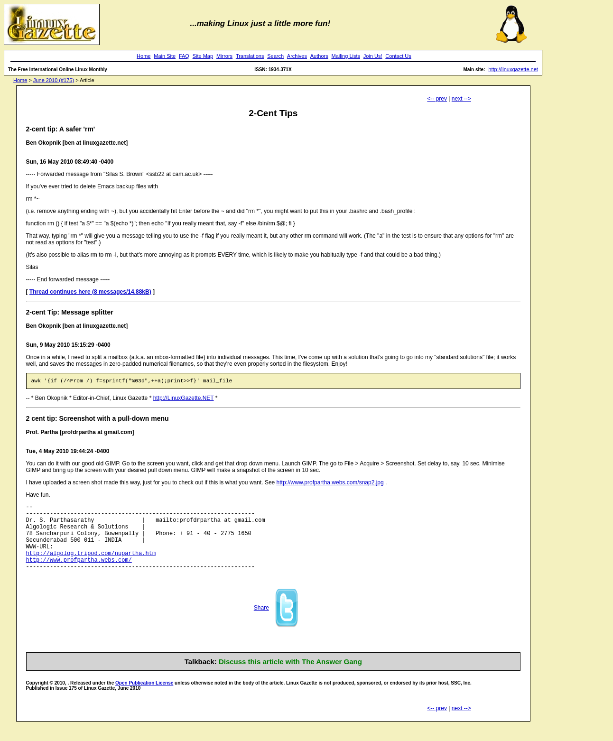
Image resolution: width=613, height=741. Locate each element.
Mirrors (224, 56)
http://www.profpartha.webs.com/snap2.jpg (330, 484)
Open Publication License (144, 698)
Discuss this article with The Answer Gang (290, 677)
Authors (319, 56)
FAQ (184, 56)
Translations (250, 56)
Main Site (165, 56)
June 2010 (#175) (53, 80)
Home (143, 56)
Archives (297, 56)
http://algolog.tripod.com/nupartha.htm (91, 566)
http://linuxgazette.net (513, 69)
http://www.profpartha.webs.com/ (79, 574)
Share (261, 623)
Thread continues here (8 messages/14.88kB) (90, 291)
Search (275, 56)
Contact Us (398, 56)
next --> (461, 98)
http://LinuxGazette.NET (183, 399)
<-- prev (437, 98)
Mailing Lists (345, 56)
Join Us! (372, 56)
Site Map (203, 56)
